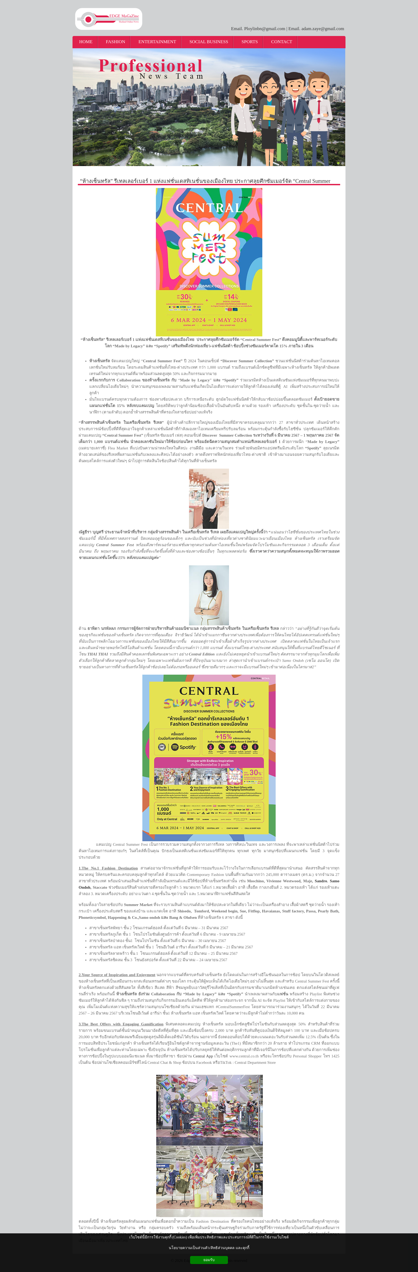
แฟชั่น (282, 994)
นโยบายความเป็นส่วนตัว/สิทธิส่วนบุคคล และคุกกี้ (209, 1248)
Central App (203, 1056)
